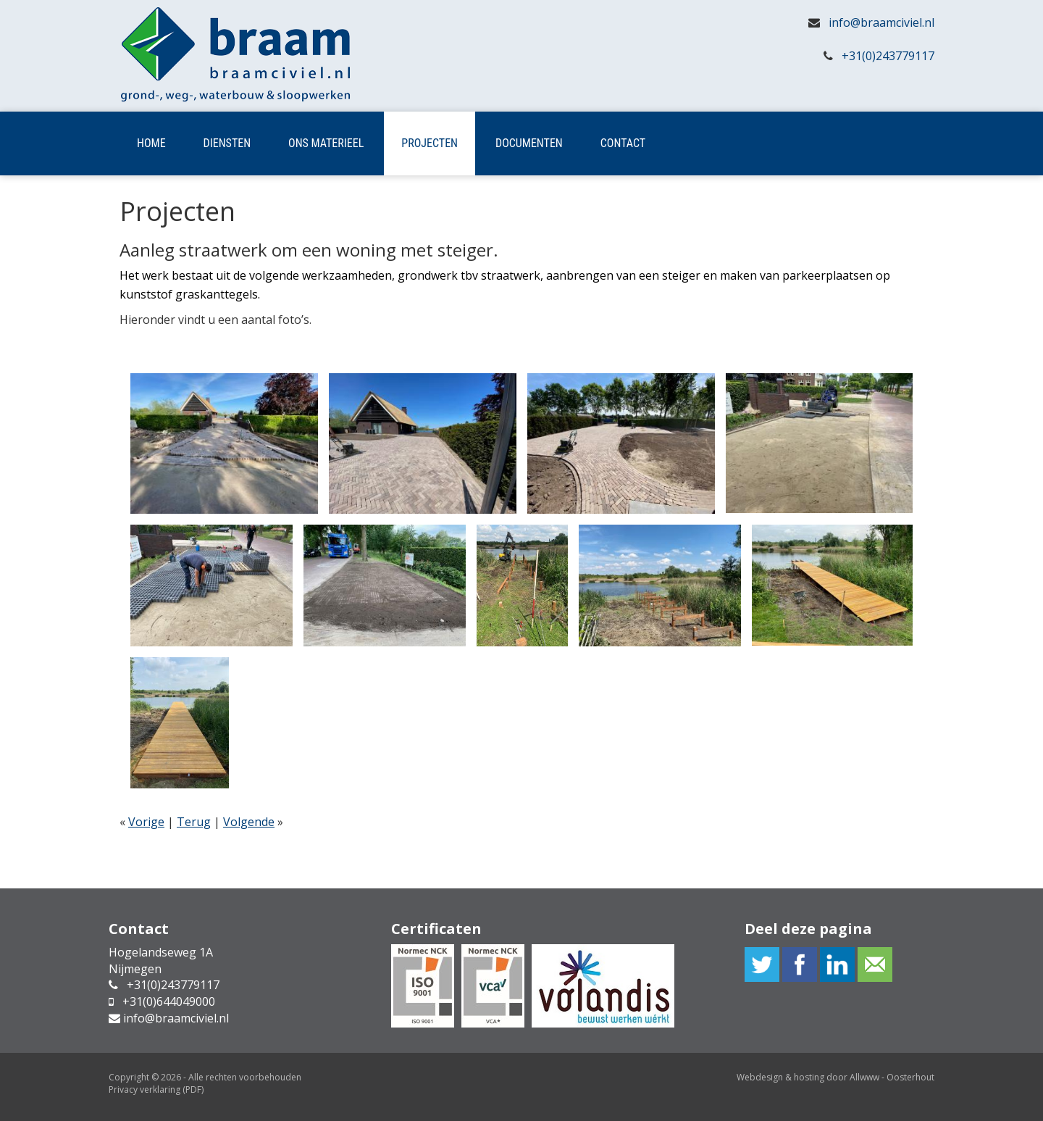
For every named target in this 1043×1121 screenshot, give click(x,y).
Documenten (529, 143)
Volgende (249, 822)
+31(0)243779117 (888, 56)
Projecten (429, 143)
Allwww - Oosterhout (892, 1077)
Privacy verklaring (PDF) (156, 1089)
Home (151, 143)
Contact (622, 143)
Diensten (227, 143)
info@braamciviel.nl (881, 22)
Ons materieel (326, 143)
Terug (194, 822)
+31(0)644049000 (168, 1001)
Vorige (146, 822)
